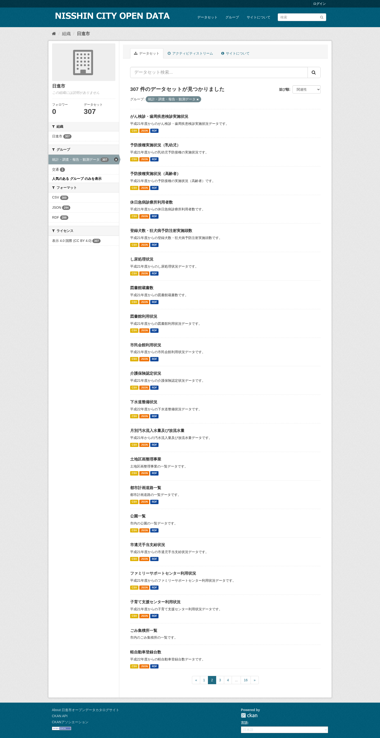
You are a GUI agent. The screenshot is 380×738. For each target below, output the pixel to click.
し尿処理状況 (141, 259)
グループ (232, 17)
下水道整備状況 (143, 402)
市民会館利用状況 (145, 345)
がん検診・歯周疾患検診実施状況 (159, 116)
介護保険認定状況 (145, 373)
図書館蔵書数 (141, 288)
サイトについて (258, 17)
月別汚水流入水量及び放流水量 (157, 431)
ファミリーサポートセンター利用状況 (163, 573)
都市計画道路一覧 (145, 488)
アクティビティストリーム (190, 53)
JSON (144, 130)
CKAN (249, 715)
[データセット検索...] (219, 72)
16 (246, 680)
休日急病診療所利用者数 (151, 202)
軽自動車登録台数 (145, 652)
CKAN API (60, 716)
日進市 (83, 33)
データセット (207, 17)
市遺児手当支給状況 (147, 545)
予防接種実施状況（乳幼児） (155, 145)
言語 (244, 723)
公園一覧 (138, 516)
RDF (154, 130)
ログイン (319, 4)
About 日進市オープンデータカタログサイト (85, 710)
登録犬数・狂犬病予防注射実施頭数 (161, 231)
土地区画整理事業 (145, 459)
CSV (134, 130)
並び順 (284, 89)
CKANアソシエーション (70, 722)
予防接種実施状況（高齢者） (155, 174)
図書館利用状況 (143, 316)
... (236, 680)
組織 (66, 33)
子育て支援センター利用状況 (155, 602)
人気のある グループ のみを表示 (77, 179)
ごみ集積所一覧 (143, 630)
